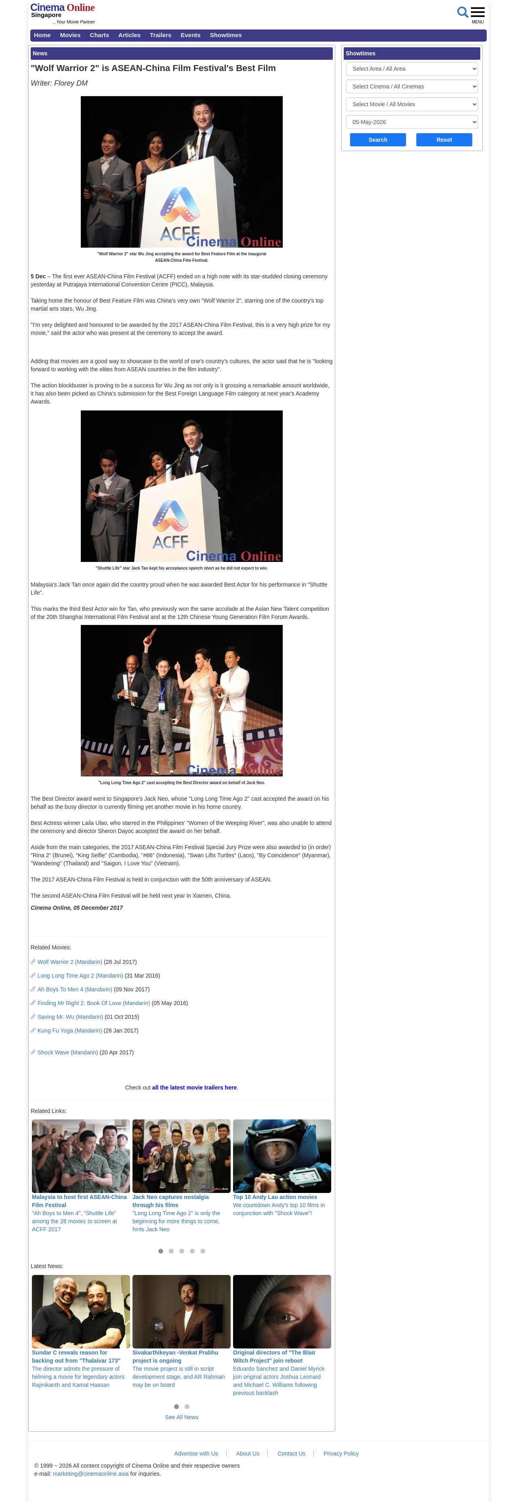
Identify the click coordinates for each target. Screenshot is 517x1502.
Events (190, 35)
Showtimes (226, 35)
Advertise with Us (196, 1453)
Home (42, 35)
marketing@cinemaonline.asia (91, 1473)
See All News (181, 1417)
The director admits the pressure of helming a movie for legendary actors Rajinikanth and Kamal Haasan (81, 1331)
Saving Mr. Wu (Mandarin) (70, 1017)
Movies (70, 35)
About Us (248, 1453)
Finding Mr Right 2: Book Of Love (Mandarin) (94, 1003)
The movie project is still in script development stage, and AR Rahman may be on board (181, 1331)
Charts (99, 35)
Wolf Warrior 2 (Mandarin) (70, 962)
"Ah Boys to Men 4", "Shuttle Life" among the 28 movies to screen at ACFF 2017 (81, 1176)
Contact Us (291, 1453)
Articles (129, 35)
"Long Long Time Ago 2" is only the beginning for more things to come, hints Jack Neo (181, 1176)
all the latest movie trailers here (194, 1087)
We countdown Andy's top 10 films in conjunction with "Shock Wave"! (282, 1167)
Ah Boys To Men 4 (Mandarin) (75, 989)
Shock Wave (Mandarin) (68, 1052)
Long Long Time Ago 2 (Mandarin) (80, 975)
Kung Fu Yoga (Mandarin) (70, 1030)
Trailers (160, 35)
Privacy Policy (341, 1453)
